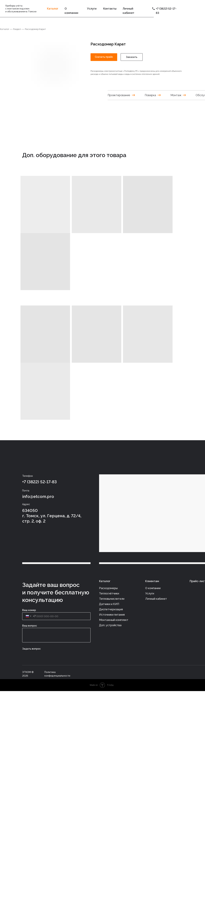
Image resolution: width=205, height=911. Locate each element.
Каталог (4, 29)
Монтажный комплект (113, 620)
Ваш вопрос (29, 625)
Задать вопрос (31, 648)
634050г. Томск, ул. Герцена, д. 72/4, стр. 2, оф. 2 (51, 516)
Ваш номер (29, 610)
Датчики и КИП (109, 604)
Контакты (110, 8)
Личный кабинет (156, 598)
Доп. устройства (110, 625)
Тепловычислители (111, 598)
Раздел (17, 29)
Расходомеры (108, 588)
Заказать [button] (131, 57)
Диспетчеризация (111, 609)
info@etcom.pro (38, 496)
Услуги (92, 8)
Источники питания (112, 614)
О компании (153, 588)
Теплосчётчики (109, 593)
